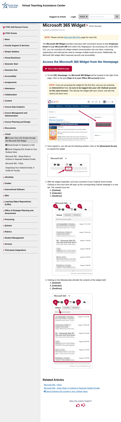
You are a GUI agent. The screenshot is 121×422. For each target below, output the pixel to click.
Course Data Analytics (15, 107)
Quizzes (8, 226)
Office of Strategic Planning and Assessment (19, 211)
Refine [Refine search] (83, 17)
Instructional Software (15, 189)
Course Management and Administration (16, 114)
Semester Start (11, 64)
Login (73, 17)
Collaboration (11, 95)
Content (8, 101)
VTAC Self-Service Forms (16, 27)
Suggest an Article (57, 17)
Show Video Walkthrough (57, 69)
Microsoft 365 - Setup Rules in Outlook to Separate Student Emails (72, 388)
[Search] (117, 16)
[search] (101, 16)
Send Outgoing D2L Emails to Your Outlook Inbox (66, 391)
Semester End (11, 70)
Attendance (10, 88)
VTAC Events (11, 33)
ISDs (7, 196)
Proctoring (9, 219)
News (7, 39)
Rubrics (8, 232)
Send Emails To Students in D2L (20, 145)
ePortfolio (9, 177)
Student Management (14, 238)
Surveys (8, 244)
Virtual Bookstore (12, 58)
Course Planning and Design (17, 122)
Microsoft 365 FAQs (72, 37)
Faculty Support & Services (17, 46)
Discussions (10, 128)
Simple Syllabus (12, 52)
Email (8, 134)
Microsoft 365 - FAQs (14, 163)
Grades (8, 183)
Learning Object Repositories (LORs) (18, 203)
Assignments (11, 82)
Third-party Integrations (15, 250)
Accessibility (10, 76)
